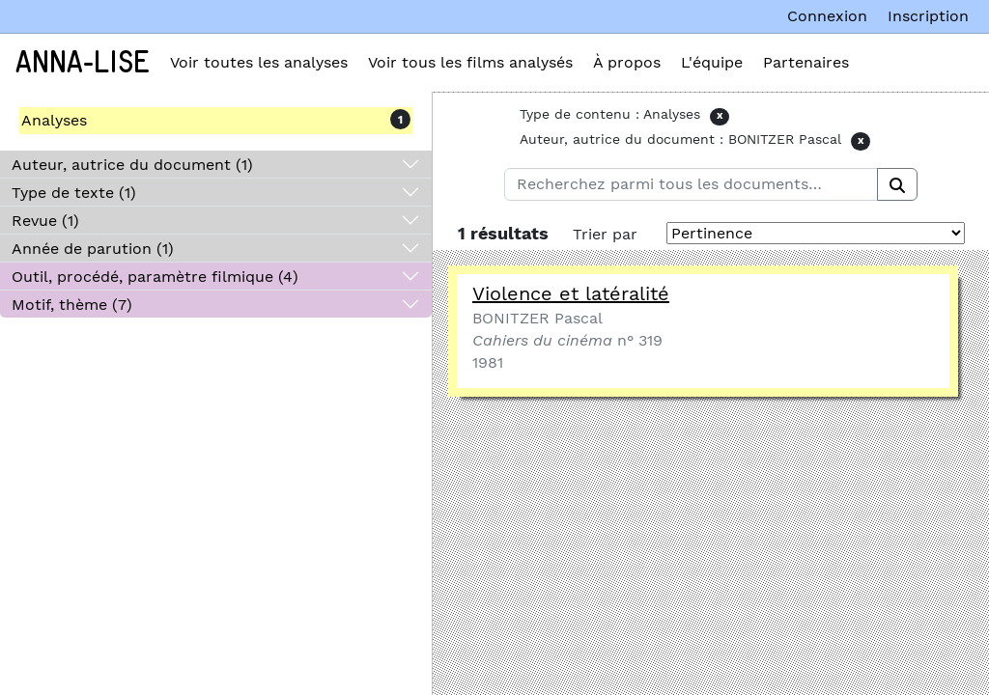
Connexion (827, 16)
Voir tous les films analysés (470, 62)
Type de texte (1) (74, 192)
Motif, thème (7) (72, 304)
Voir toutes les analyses (259, 62)
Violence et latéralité (570, 293)
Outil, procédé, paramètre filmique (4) (155, 276)
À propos (627, 62)
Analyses (54, 120)
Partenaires (806, 62)
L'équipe (712, 62)
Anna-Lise (82, 62)
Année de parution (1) (93, 248)
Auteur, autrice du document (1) (132, 164)
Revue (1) (45, 220)
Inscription (928, 16)
